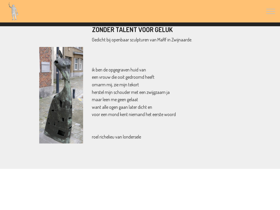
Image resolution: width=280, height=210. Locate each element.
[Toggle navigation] (270, 11)
